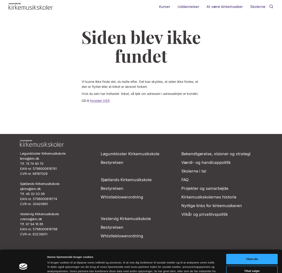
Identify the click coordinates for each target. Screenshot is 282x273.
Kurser (164, 7)
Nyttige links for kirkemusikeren (211, 205)
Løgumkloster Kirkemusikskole (130, 154)
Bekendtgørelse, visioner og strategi (215, 154)
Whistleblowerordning (122, 197)
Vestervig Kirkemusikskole (126, 218)
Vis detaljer (187, 265)
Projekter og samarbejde (204, 188)
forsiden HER (100, 101)
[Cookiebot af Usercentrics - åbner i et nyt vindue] (23, 266)
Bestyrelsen (112, 162)
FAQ (185, 180)
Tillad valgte (252, 249)
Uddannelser (188, 7)
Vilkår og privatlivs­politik (204, 214)
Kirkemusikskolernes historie (208, 197)
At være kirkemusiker (225, 7)
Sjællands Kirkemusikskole (126, 180)
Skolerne (257, 7)
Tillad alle (252, 237)
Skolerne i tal (193, 171)
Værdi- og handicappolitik (206, 162)
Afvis (252, 261)
